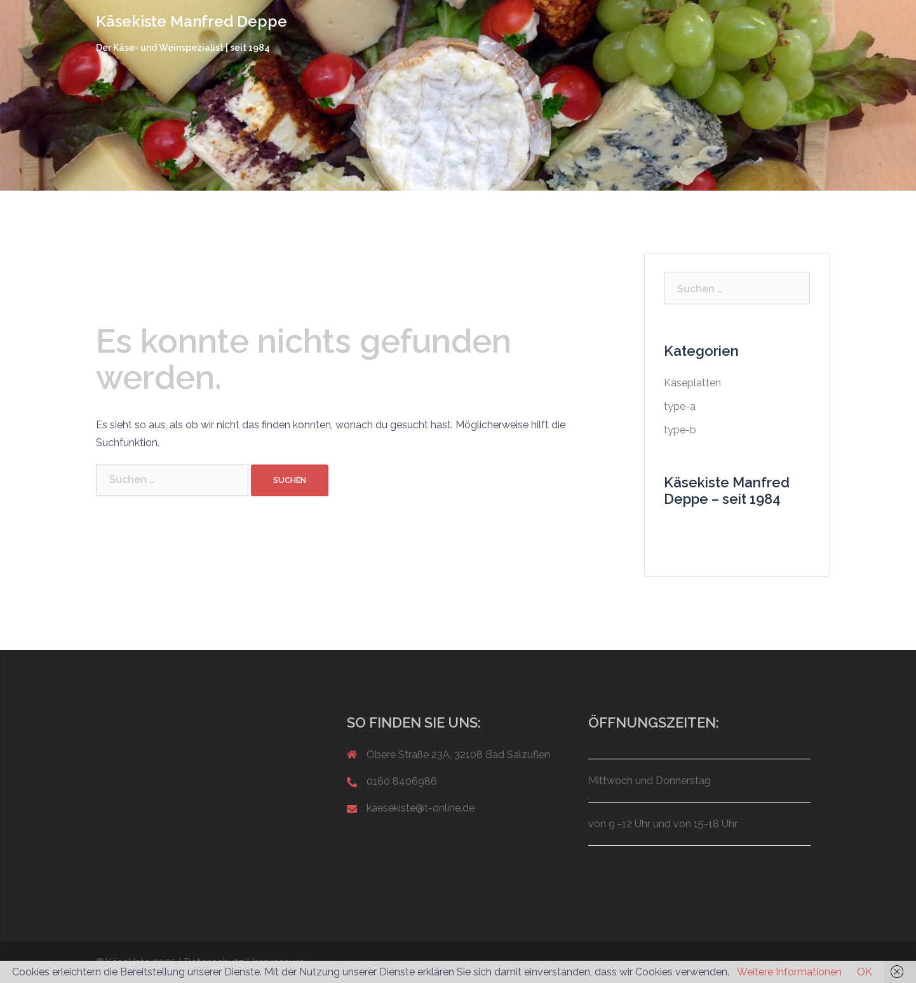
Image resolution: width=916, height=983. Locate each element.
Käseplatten (692, 383)
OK (864, 972)
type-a (680, 406)
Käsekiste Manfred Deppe (191, 21)
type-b (680, 430)
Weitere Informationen (789, 972)
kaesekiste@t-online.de (421, 808)
